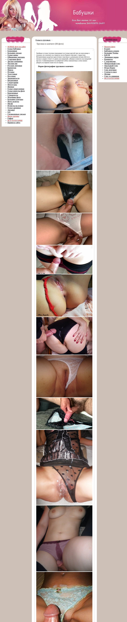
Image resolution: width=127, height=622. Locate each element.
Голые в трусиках (43, 40)
